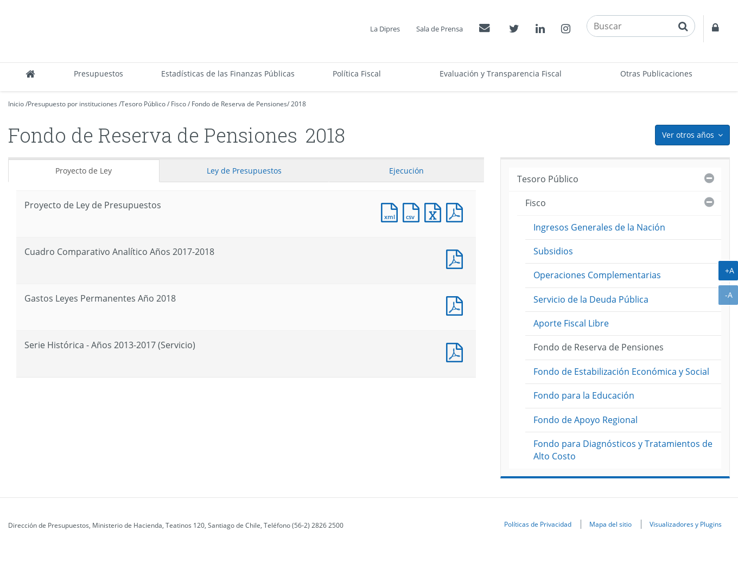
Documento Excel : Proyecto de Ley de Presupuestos (435, 211)
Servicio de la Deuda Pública (590, 299)
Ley (244, 170)
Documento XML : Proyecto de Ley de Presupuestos (392, 211)
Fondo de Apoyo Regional (585, 420)
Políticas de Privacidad (537, 524)
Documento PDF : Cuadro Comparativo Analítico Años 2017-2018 (457, 258)
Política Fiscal (357, 73)
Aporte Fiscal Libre (571, 323)
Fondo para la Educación (583, 395)
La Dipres (385, 29)
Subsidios (553, 251)
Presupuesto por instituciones (72, 103)
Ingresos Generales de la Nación (599, 227)
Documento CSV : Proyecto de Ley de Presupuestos (413, 211)
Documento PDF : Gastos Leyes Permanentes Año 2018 (457, 304)
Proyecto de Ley (83, 170)
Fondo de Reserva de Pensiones (239, 103)
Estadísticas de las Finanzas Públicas (228, 73)
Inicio (16, 103)
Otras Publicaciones (656, 73)
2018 (298, 103)
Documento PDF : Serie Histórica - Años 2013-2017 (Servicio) (457, 351)
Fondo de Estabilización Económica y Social (621, 372)
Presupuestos (98, 73)
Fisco (178, 103)
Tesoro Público (143, 103)
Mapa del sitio (610, 524)
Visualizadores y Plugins (686, 524)
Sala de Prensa (439, 29)
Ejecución (406, 170)
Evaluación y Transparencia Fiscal (501, 73)
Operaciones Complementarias (597, 275)
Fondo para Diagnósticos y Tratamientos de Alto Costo (622, 450)
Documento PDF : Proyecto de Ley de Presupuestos (457, 211)
